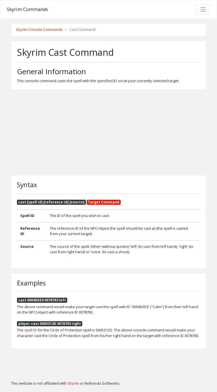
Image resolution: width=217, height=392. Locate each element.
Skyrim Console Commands (39, 29)
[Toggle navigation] (203, 9)
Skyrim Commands (27, 9)
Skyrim (73, 383)
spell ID (30, 330)
